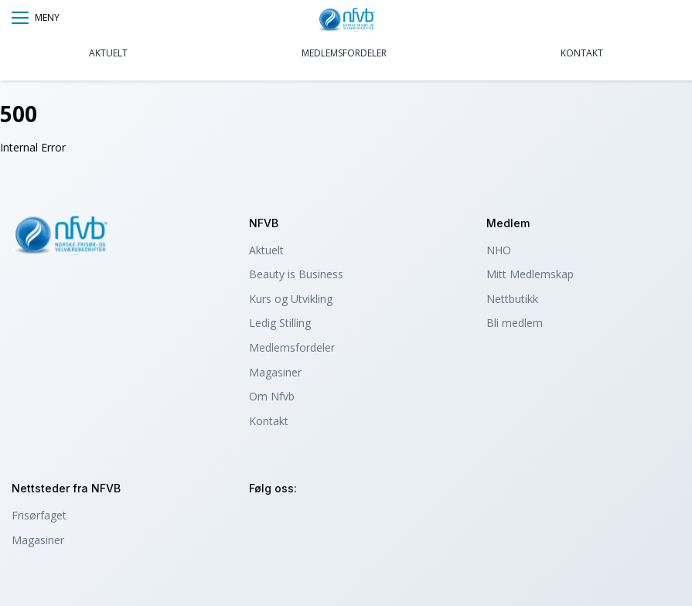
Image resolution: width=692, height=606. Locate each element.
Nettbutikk (512, 298)
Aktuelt (108, 53)
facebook (305, 522)
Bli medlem (514, 322)
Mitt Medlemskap (530, 274)
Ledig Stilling (280, 322)
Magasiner (275, 372)
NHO (498, 250)
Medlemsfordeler (344, 53)
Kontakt (582, 53)
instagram (263, 522)
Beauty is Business (296, 274)
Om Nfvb (272, 396)
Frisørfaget (39, 515)
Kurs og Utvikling (290, 298)
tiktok (346, 522)
